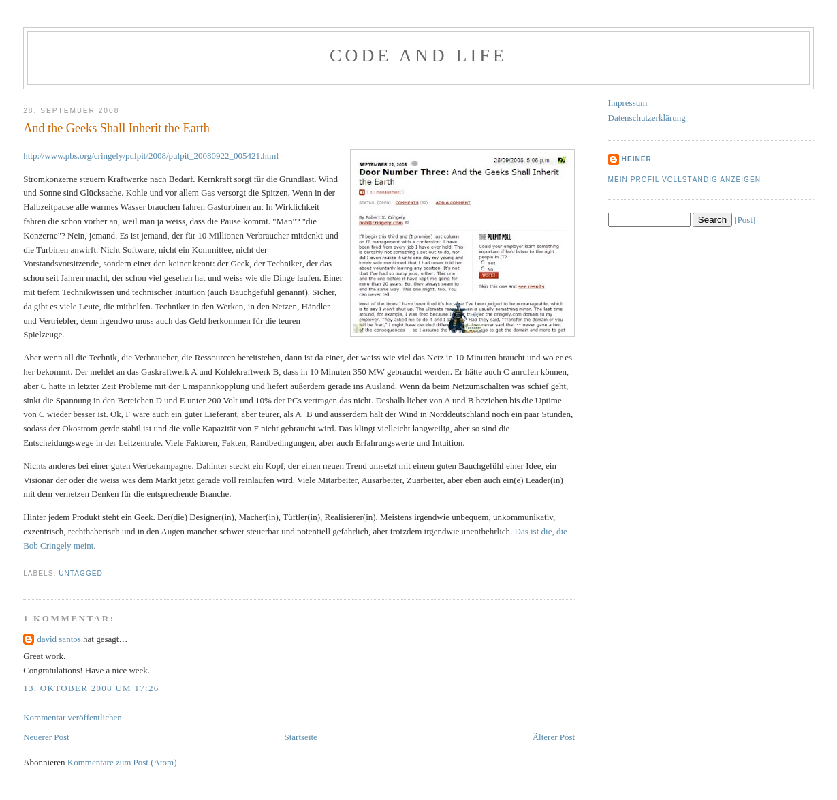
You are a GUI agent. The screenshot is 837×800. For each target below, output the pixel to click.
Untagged (81, 573)
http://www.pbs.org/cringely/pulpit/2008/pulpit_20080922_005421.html (151, 156)
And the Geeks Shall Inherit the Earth (116, 128)
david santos (59, 639)
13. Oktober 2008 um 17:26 (91, 688)
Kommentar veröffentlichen (72, 717)
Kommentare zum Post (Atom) (122, 762)
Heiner (637, 159)
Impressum (628, 102)
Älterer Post (554, 737)
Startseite (301, 737)
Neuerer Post (46, 737)
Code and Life (418, 55)
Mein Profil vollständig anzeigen (684, 179)
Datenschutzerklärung (647, 117)
